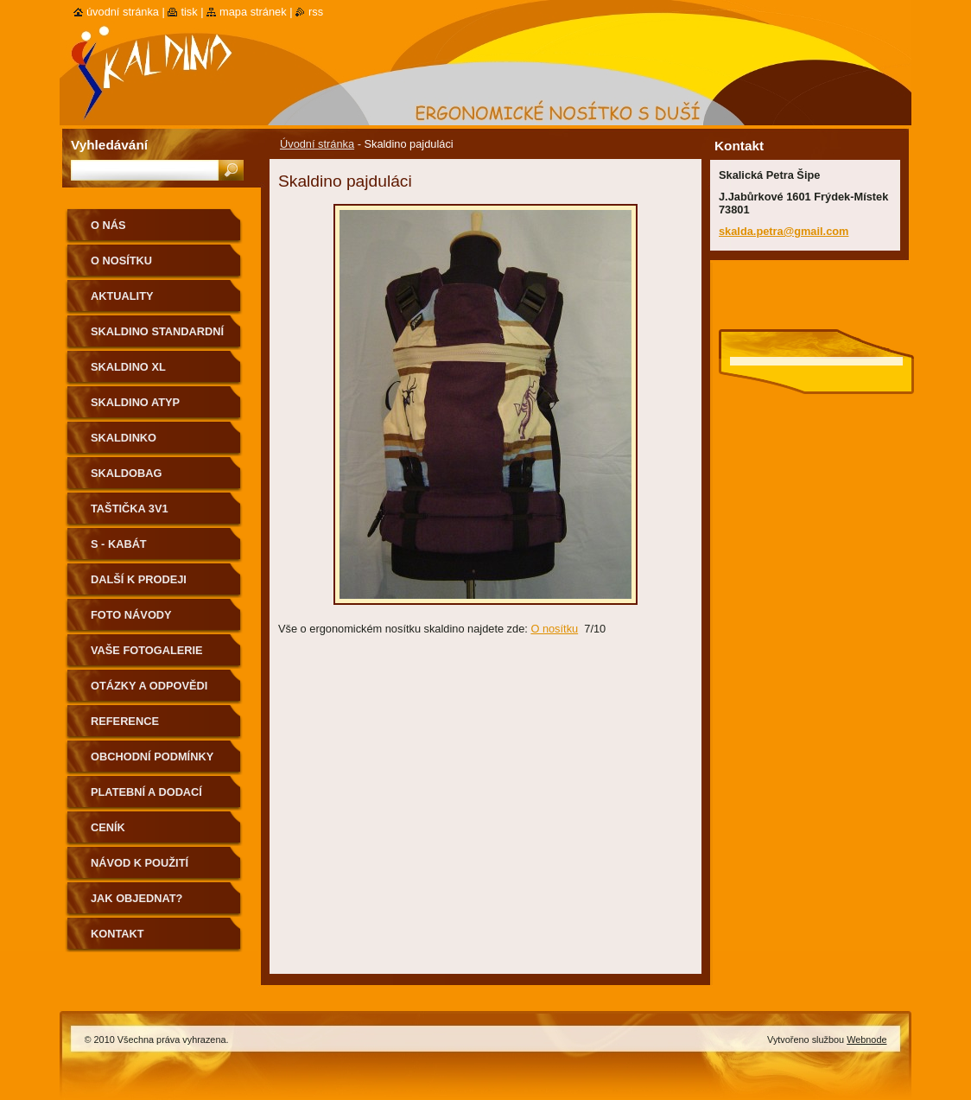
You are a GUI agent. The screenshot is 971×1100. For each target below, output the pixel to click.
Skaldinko (123, 437)
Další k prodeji (139, 579)
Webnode (866, 1039)
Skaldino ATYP (135, 402)
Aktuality (122, 295)
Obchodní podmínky (152, 756)
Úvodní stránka (317, 143)
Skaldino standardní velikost (157, 337)
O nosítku (554, 628)
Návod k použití (139, 862)
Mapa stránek (253, 11)
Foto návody (131, 614)
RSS (315, 11)
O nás (108, 225)
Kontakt (117, 933)
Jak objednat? (136, 898)
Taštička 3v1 (129, 508)
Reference (125, 721)
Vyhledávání (109, 144)
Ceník (108, 827)
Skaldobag (126, 473)
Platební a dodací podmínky (146, 798)
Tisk (189, 11)
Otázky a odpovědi (149, 685)
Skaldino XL (128, 366)
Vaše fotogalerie (147, 650)
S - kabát (119, 543)
